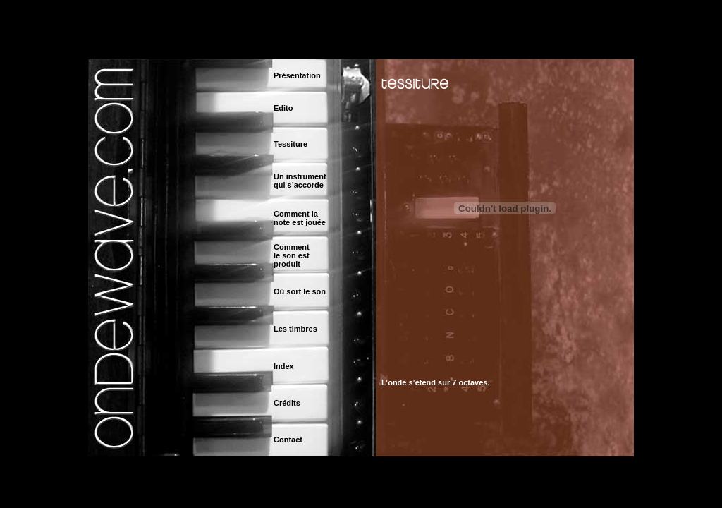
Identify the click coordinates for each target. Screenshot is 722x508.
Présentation (297, 75)
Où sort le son (300, 291)
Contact (288, 439)
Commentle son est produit (292, 255)
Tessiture (290, 144)
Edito (283, 108)
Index (284, 366)
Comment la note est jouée (300, 218)
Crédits (287, 403)
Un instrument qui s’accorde (300, 180)
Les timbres (295, 329)
